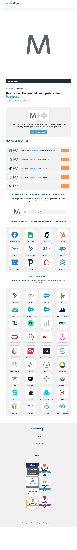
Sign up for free (38, 132)
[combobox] (47, 212)
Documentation (13, 81)
